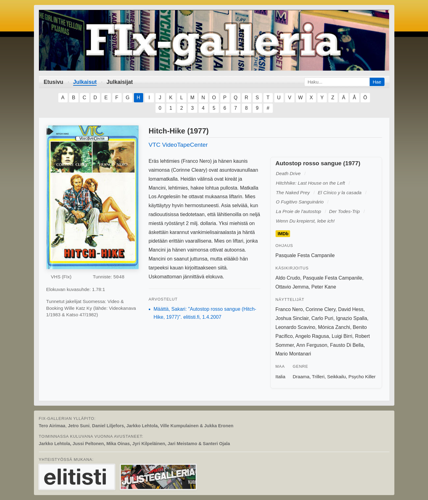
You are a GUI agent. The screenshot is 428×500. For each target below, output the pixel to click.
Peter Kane (323, 286)
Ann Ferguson (311, 345)
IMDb (283, 233)
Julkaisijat (119, 82)
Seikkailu (336, 376)
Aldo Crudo (288, 278)
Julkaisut (85, 82)
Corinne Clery (320, 309)
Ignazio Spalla (351, 318)
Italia (280, 376)
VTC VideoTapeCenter (178, 144)
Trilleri (318, 376)
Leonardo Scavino (295, 327)
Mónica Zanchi (334, 327)
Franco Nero (289, 309)
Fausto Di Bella (347, 345)
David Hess (351, 309)
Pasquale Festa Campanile (305, 255)
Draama (301, 376)
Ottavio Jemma (292, 286)
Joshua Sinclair (292, 318)
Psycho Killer (362, 376)
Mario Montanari (293, 353)
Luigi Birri (342, 336)
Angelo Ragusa (312, 336)
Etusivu (54, 82)
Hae (377, 81)
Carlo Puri (322, 318)
